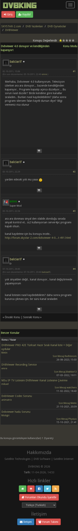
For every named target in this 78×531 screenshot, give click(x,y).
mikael (5, 384)
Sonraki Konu (31, 317)
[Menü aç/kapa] (70, 5)
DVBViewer (11, 30)
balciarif (16, 62)
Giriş (8, 14)
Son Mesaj (58, 356)
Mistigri (5, 415)
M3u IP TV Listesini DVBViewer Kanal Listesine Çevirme (34, 380)
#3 (74, 211)
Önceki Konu (12, 317)
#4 (74, 269)
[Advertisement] (39, 124)
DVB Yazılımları (34, 26)
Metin (4, 352)
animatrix (6, 399)
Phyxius (72, 418)
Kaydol (24, 14)
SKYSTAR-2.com (11, 26)
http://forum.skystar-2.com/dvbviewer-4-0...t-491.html (38, 237)
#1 (74, 71)
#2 (74, 172)
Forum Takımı (48, 521)
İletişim (26, 521)
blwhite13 (71, 371)
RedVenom (71, 356)
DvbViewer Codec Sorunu (16, 396)
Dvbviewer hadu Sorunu (15, 411)
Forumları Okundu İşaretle (39, 497)
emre (44, 74)
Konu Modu (70, 46)
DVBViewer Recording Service (19, 364)
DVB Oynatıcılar (56, 26)
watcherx (72, 387)
